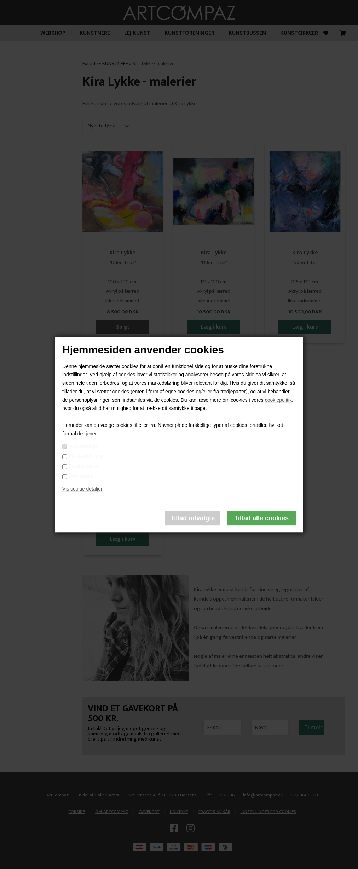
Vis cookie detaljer (82, 489)
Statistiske (81, 476)
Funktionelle (83, 466)
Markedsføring (86, 456)
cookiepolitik (278, 400)
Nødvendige (83, 446)
